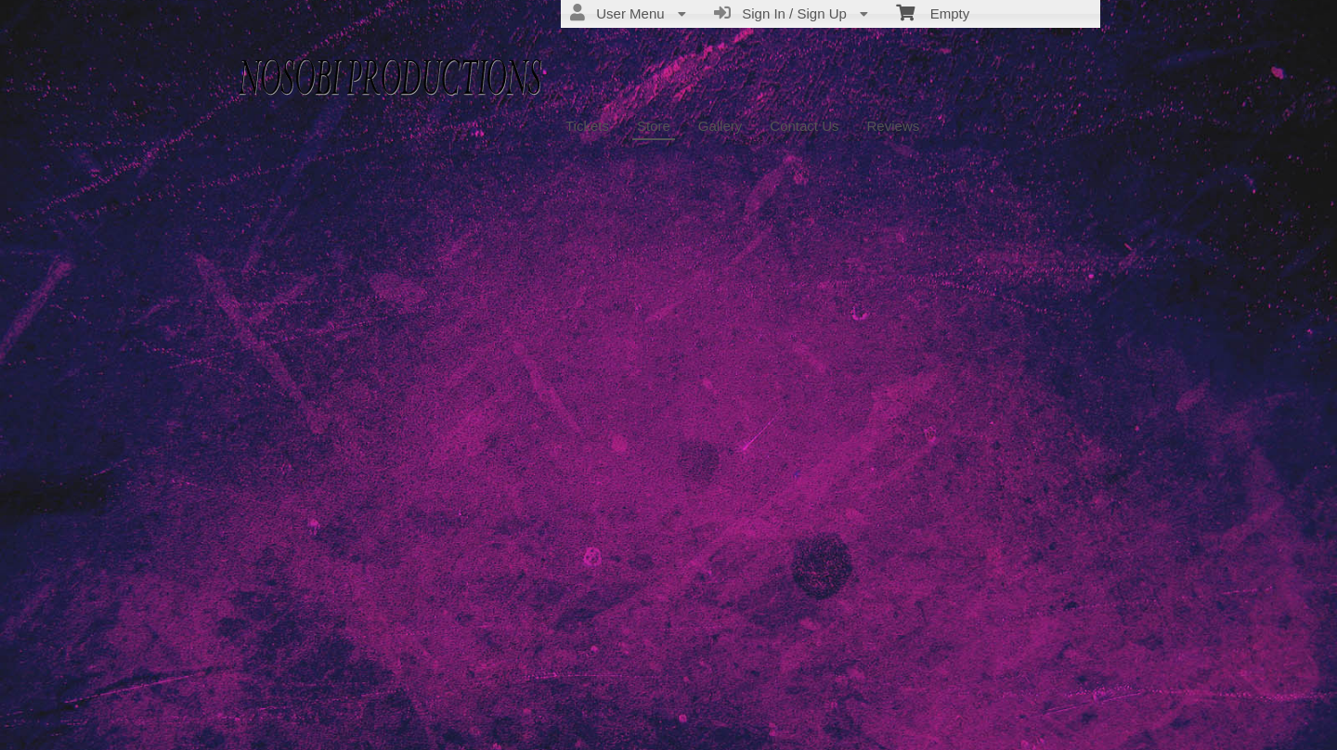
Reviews (893, 126)
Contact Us (804, 126)
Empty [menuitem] (932, 12)
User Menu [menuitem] (628, 13)
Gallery (720, 126)
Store (653, 126)
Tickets (587, 126)
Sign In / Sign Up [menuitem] (791, 13)
